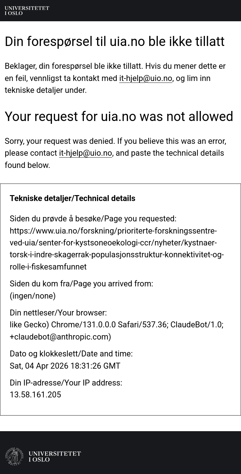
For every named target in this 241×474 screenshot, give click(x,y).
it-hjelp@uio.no (145, 78)
